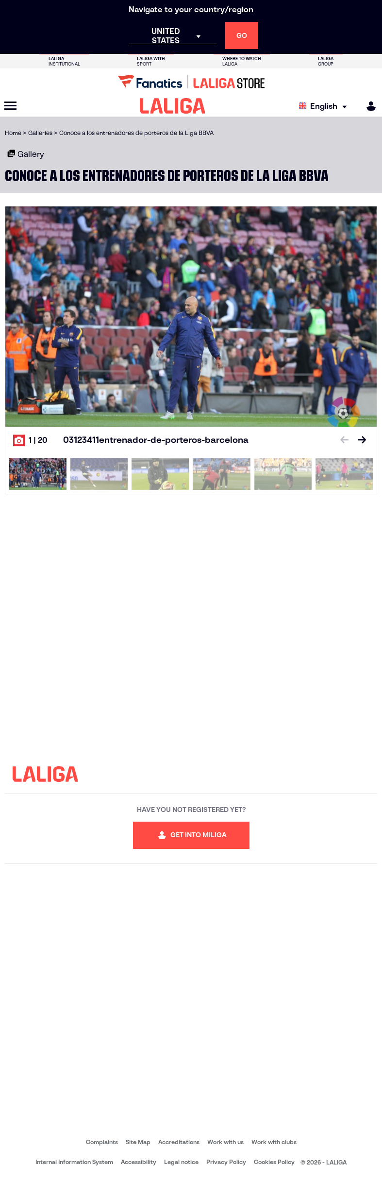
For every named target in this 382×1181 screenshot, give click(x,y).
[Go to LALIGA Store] (191, 81)
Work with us (225, 1142)
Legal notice (181, 1162)
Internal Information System (74, 1162)
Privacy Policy (226, 1162)
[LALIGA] (172, 106)
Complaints (102, 1142)
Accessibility (138, 1162)
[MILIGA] (368, 106)
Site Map (138, 1142)
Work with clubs (274, 1142)
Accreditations (178, 1142)
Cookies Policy (274, 1162)
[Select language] (325, 106)
